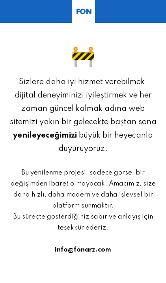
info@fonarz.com (83, 249)
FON (83, 12)
